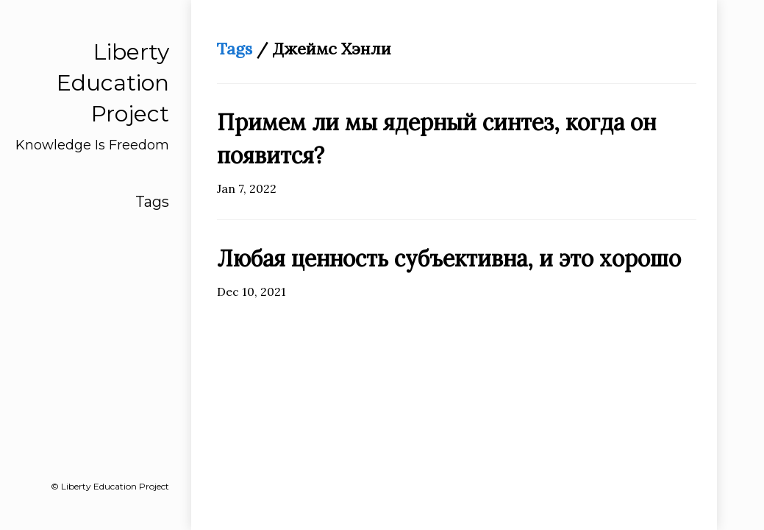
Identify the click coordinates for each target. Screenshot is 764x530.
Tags (152, 202)
